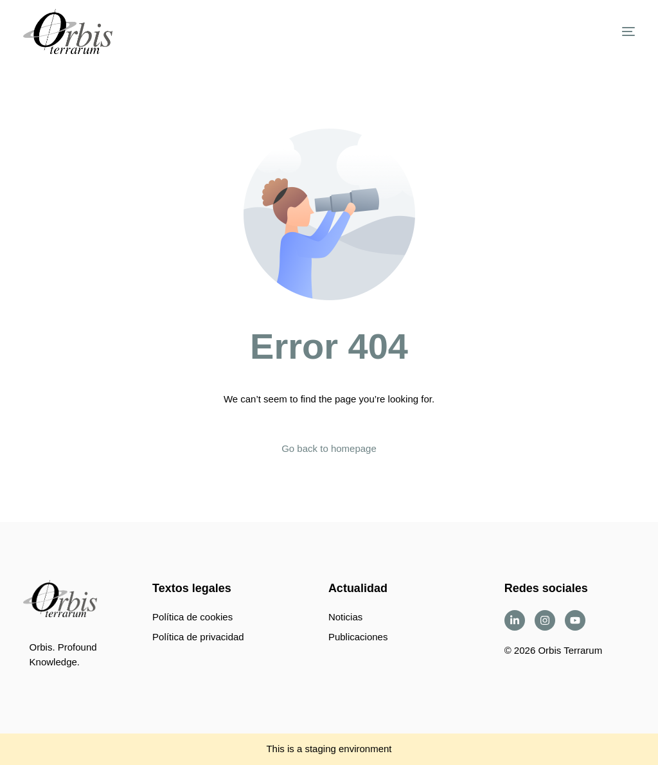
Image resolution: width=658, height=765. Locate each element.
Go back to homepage (329, 448)
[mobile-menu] (612, 31)
